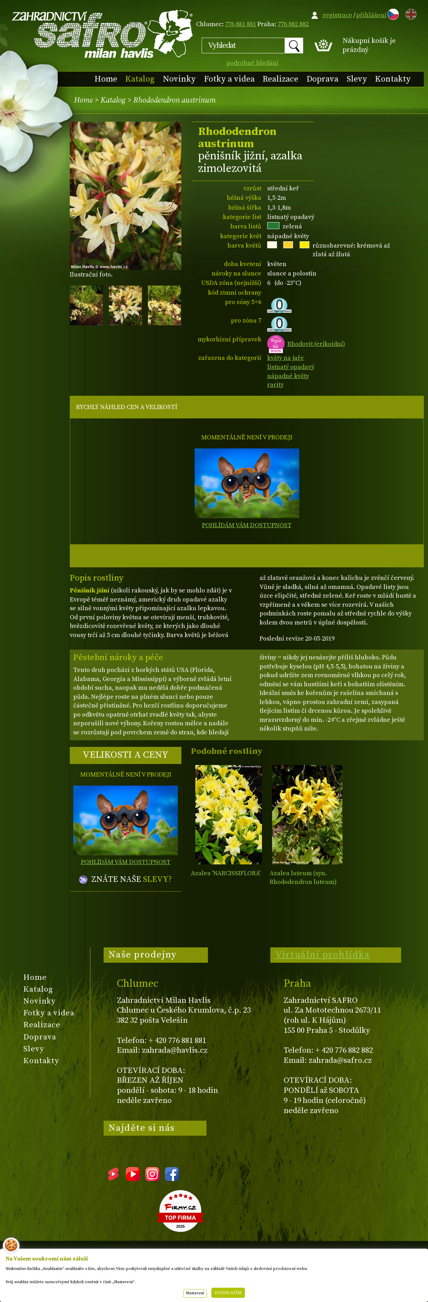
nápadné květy (288, 376)
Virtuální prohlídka (322, 955)
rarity (275, 385)
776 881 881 (240, 24)
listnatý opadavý (290, 367)
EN (409, 13)
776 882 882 (293, 24)
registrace (337, 15)
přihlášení (371, 15)
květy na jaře (285, 358)
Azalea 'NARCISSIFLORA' (225, 873)
